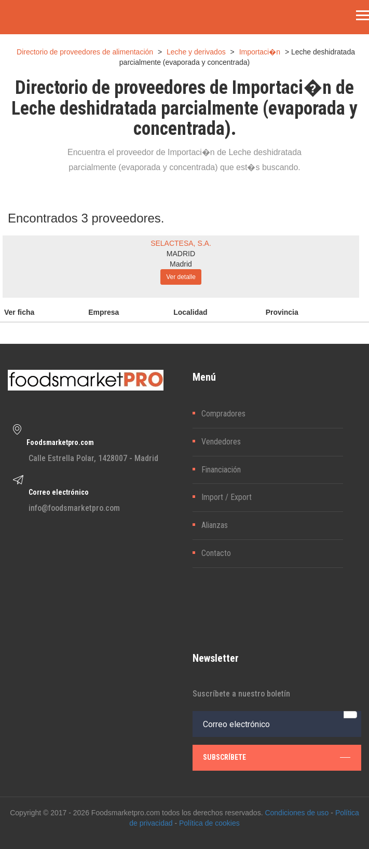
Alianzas (214, 525)
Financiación (221, 470)
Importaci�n (259, 52)
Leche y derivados (196, 52)
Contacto (216, 553)
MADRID (181, 253)
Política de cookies (209, 823)
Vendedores (221, 442)
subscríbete (277, 757)
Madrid (181, 264)
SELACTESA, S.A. (181, 243)
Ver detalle (181, 277)
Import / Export (226, 497)
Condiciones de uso (297, 813)
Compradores (223, 414)
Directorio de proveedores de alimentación (85, 52)
